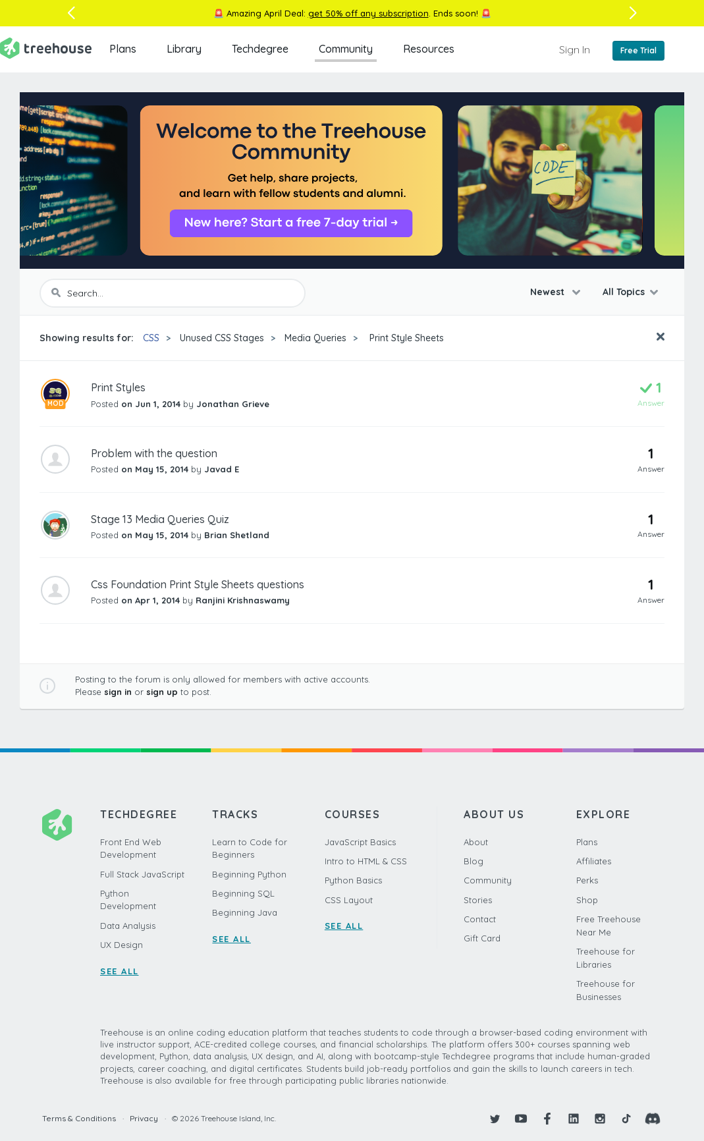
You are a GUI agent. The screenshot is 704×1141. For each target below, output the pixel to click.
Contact (480, 919)
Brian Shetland (236, 535)
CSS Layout (349, 900)
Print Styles (118, 387)
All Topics (624, 292)
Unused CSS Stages (222, 338)
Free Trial (638, 50)
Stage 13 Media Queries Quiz (160, 519)
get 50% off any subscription (368, 13)
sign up (162, 691)
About (476, 842)
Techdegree (260, 48)
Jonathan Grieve (232, 404)
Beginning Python (249, 874)
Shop (587, 900)
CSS (151, 338)
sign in (118, 691)
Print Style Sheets (405, 338)
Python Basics (353, 880)
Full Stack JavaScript (142, 874)
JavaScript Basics (360, 842)
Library (184, 48)
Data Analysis (127, 925)
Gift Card (482, 938)
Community (346, 48)
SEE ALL (119, 971)
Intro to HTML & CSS (366, 861)
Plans (122, 48)
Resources (428, 48)
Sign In (574, 49)
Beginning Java (244, 912)
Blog (473, 861)
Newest (548, 292)
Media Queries (315, 338)
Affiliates (593, 861)
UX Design (121, 944)
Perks (587, 880)
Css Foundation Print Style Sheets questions (197, 584)
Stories (478, 900)
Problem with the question (154, 453)
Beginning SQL (243, 893)
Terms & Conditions (79, 1118)
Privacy (144, 1118)
